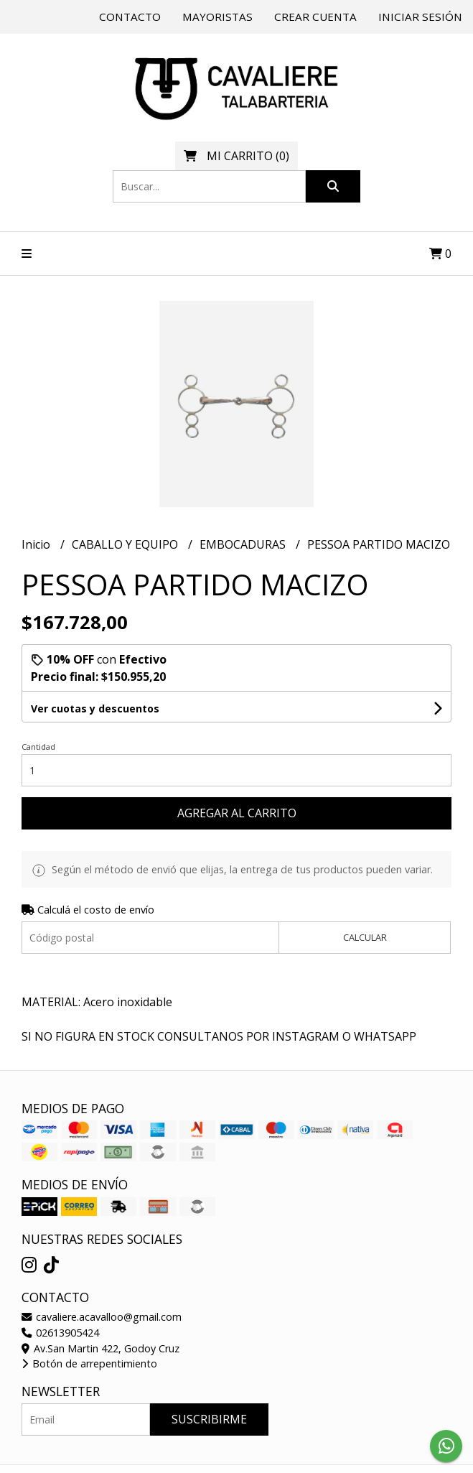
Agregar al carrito (236, 813)
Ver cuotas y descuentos (95, 708)
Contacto (130, 16)
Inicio (37, 544)
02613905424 (60, 1332)
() (236, 156)
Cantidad (38, 746)
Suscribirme (209, 1419)
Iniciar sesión (420, 16)
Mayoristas (217, 16)
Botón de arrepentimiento (89, 1363)
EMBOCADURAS (244, 544)
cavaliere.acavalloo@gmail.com (102, 1317)
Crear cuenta (315, 16)
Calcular (365, 937)
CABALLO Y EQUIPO (126, 544)
